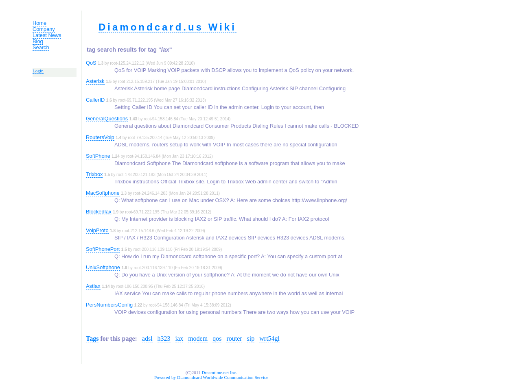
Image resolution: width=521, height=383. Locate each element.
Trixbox (94, 174)
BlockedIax (99, 212)
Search (41, 47)
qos (216, 338)
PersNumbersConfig (109, 305)
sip (251, 338)
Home (39, 23)
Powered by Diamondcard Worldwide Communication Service (211, 377)
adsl (147, 338)
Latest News (47, 35)
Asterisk (95, 81)
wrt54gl (269, 338)
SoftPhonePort (103, 249)
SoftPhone (98, 156)
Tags (92, 338)
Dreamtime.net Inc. (219, 372)
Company (44, 29)
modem (198, 338)
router (234, 338)
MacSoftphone (103, 193)
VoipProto (97, 230)
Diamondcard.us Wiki (167, 27)
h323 (164, 338)
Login (38, 70)
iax (179, 338)
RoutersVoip (100, 137)
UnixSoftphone (103, 267)
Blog (38, 41)
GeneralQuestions (107, 118)
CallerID (95, 100)
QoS (91, 63)
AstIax (93, 286)
